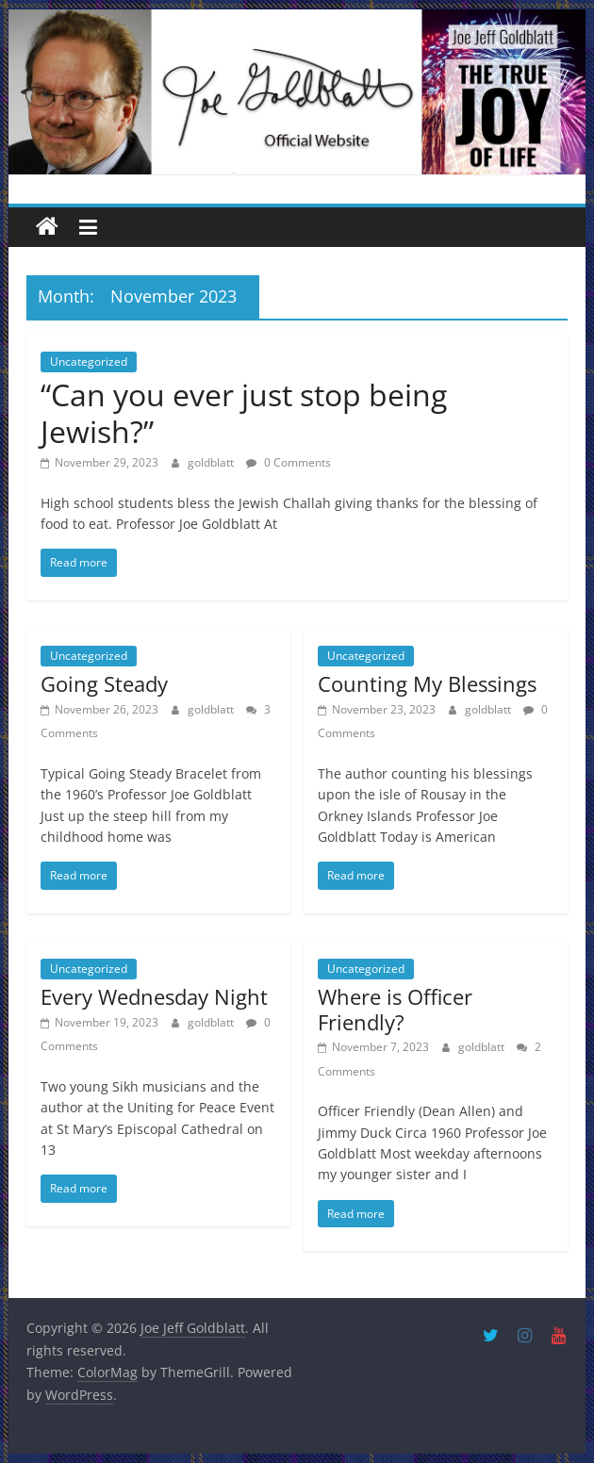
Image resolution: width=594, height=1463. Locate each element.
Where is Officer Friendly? (395, 1008)
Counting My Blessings (427, 683)
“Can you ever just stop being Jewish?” (244, 412)
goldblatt (212, 462)
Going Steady (104, 683)
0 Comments (288, 462)
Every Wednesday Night (154, 996)
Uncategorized (88, 361)
